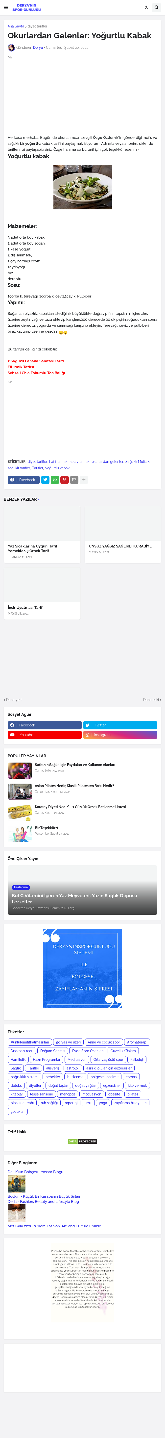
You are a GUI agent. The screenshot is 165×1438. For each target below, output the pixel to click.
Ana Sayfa (16, 26)
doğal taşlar (58, 1086)
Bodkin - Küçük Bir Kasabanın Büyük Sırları (44, 1196)
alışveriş (52, 1068)
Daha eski (151, 700)
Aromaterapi (137, 1042)
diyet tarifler (37, 26)
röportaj (71, 1103)
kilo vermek (137, 1086)
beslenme (75, 1077)
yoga (103, 1103)
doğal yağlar (85, 1086)
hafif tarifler (58, 462)
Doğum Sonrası (52, 1051)
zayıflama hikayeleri (130, 1103)
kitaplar (17, 1094)
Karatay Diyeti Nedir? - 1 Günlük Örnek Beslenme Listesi (80, 807)
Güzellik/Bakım (123, 1051)
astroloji (73, 1068)
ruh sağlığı (49, 1103)
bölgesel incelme (104, 1077)
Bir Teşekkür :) (46, 828)
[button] (6, 7)
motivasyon (91, 1094)
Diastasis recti (22, 1051)
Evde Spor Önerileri (87, 1051)
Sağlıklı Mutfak (137, 462)
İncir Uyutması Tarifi (26, 607)
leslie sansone (41, 1094)
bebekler (53, 1077)
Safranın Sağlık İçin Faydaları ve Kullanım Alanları (75, 765)
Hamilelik (18, 1060)
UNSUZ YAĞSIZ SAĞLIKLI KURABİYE (120, 546)
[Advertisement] (82, 95)
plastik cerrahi (22, 1103)
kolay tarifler (80, 462)
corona (131, 1077)
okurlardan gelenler (107, 462)
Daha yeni (14, 700)
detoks (16, 1086)
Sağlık (16, 1068)
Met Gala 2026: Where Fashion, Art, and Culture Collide (54, 1226)
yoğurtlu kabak (57, 468)
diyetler (35, 1086)
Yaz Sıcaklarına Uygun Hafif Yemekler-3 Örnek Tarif (32, 548)
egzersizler (112, 1086)
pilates (132, 1094)
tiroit (88, 1103)
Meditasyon (77, 1060)
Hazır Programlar (46, 1060)
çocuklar (18, 1112)
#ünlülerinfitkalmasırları (30, 1042)
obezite (114, 1094)
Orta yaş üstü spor (108, 1060)
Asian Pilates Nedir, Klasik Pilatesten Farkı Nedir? (74, 786)
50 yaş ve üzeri (68, 1042)
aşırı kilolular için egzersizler (109, 1068)
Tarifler (37, 468)
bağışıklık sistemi (24, 1077)
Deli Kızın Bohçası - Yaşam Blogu (35, 1172)
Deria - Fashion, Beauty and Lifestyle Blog (43, 1201)
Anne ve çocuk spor (104, 1042)
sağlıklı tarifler (19, 468)
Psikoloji (136, 1060)
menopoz (67, 1094)
